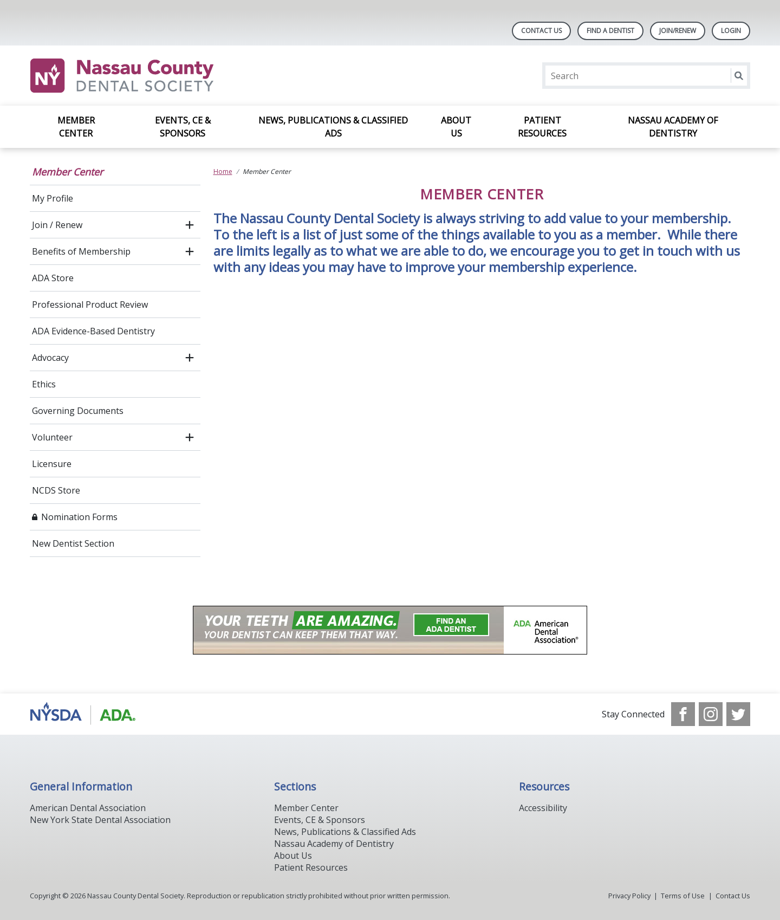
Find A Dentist (610, 30)
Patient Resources (542, 126)
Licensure (52, 464)
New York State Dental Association (100, 820)
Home (222, 171)
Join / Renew (57, 225)
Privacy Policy (629, 895)
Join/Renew (677, 30)
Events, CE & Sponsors (183, 126)
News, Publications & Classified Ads (333, 126)
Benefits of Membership (81, 251)
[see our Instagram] (711, 714)
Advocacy (50, 358)
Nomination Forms (79, 517)
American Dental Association (88, 808)
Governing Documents (77, 411)
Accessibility (543, 808)
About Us (456, 126)
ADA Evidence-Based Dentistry (93, 331)
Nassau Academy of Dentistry (673, 126)
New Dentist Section (73, 543)
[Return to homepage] (170, 75)
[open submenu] (189, 224)
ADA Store (53, 278)
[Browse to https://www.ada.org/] (85, 714)
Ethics (44, 384)
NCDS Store (56, 490)
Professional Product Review (90, 304)
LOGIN (731, 30)
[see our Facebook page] (683, 714)
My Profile (52, 198)
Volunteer (52, 437)
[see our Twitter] (738, 714)
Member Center (76, 126)
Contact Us (541, 30)
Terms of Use (683, 895)
